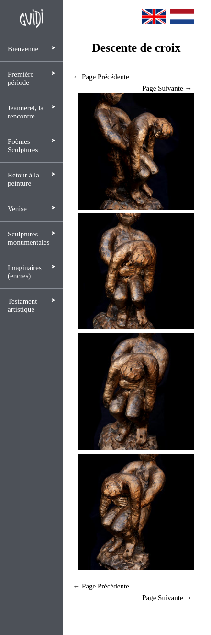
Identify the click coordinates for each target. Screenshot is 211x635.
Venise (17, 208)
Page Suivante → (167, 88)
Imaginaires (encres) (25, 272)
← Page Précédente (101, 77)
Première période (20, 78)
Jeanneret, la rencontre (26, 112)
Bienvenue (23, 49)
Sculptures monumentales (28, 238)
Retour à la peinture (23, 179)
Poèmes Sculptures (23, 145)
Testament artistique (22, 305)
